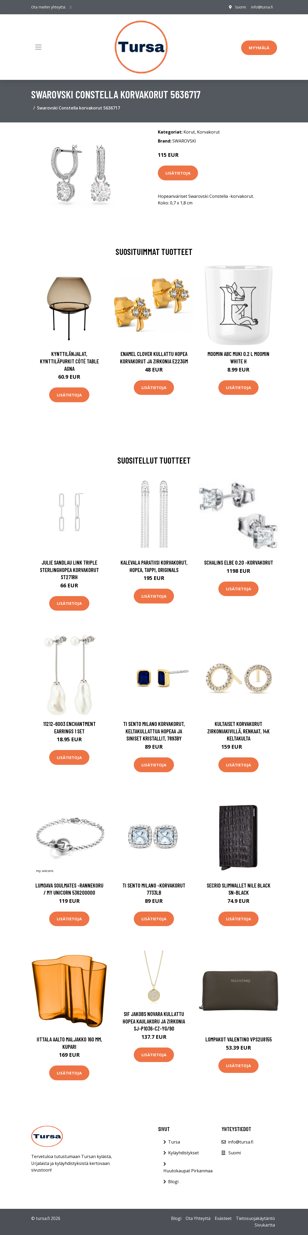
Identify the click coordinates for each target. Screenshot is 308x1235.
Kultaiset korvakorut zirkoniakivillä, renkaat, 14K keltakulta (238, 731)
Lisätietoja (178, 173)
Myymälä (259, 47)
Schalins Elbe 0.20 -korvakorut (238, 562)
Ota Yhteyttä (198, 1218)
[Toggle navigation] (38, 47)
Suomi (240, 7)
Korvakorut (208, 132)
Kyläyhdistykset (183, 1153)
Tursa (174, 1142)
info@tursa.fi (262, 7)
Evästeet (223, 1218)
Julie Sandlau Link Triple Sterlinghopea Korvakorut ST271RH (69, 569)
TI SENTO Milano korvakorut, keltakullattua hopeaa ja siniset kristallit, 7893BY (154, 731)
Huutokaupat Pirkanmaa (188, 1171)
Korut (189, 132)
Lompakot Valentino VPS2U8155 (238, 1039)
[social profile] (70, 7)
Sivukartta (265, 1225)
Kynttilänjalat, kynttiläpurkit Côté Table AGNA (69, 361)
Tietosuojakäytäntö (255, 1218)
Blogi (173, 1181)
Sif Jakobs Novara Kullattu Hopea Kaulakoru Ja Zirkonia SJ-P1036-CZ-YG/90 (154, 1021)
